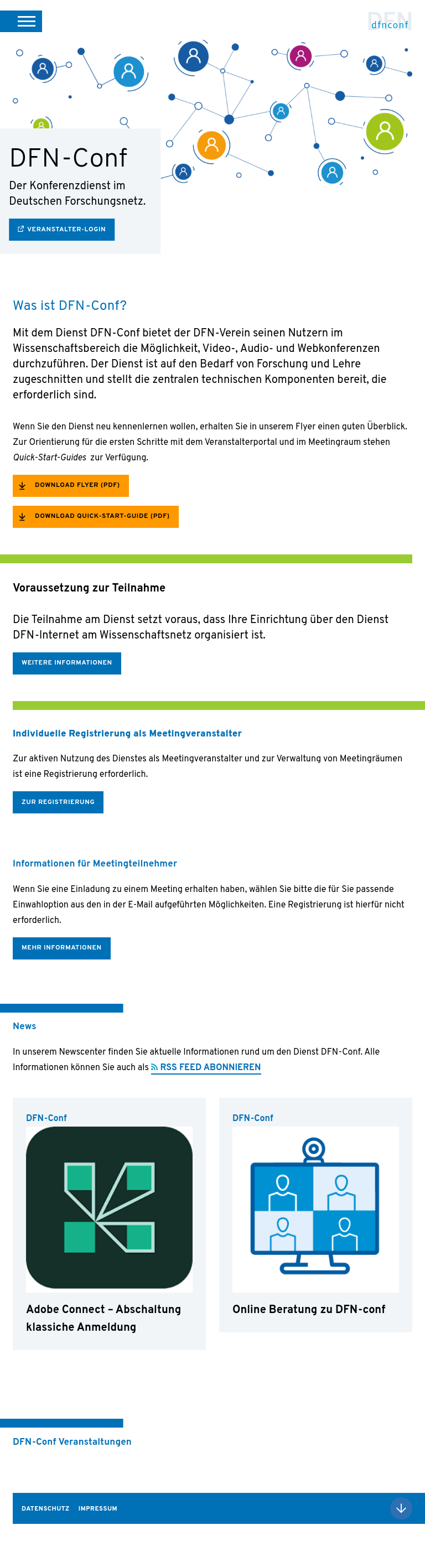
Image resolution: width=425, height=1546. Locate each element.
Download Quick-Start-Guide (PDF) (102, 516)
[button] (21, 21)
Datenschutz (46, 1509)
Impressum (98, 1509)
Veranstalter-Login (66, 229)
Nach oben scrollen (401, 1508)
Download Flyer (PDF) (77, 485)
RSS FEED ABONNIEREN (210, 1067)
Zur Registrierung (58, 802)
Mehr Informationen (62, 947)
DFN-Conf (390, 21)
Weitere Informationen (67, 662)
